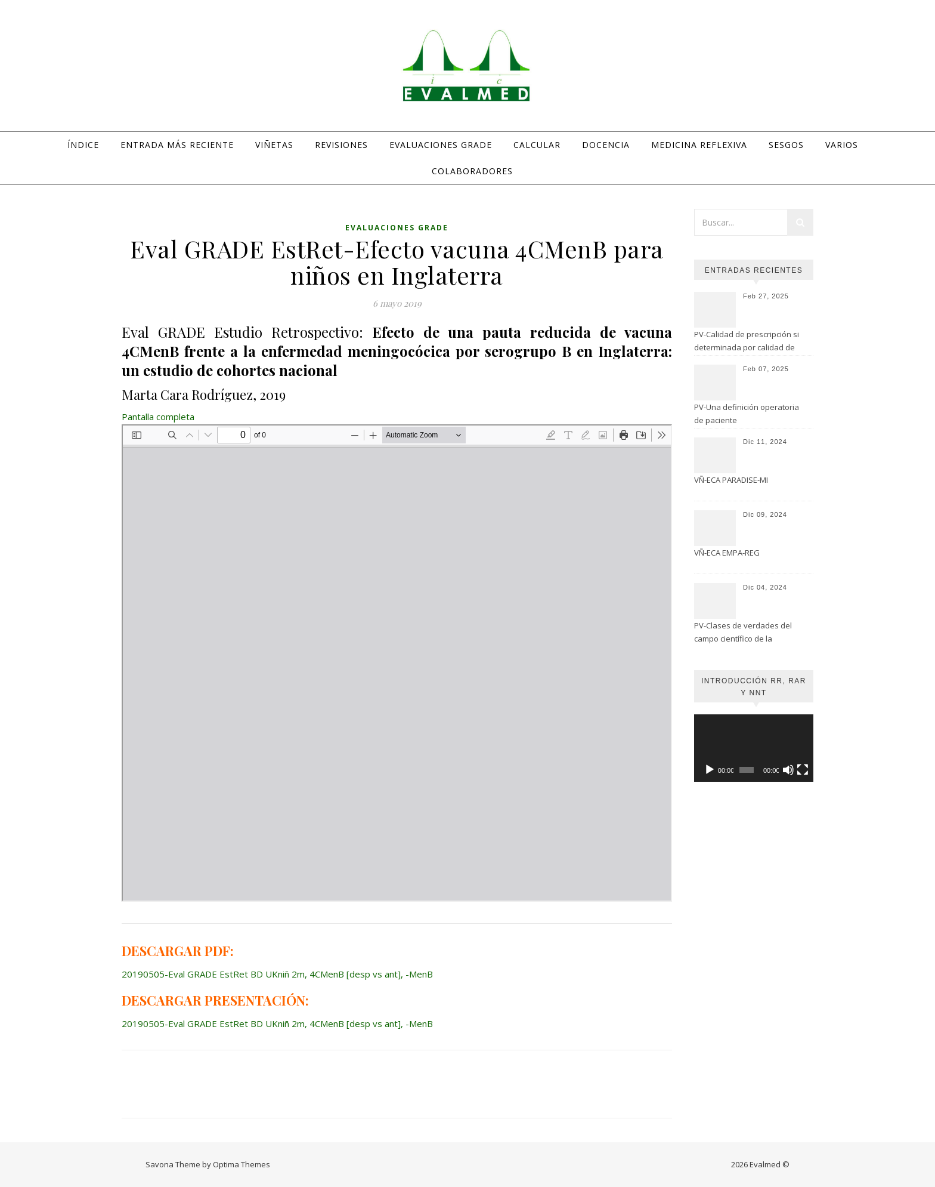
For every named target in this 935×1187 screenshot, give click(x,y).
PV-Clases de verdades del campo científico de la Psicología (743, 633)
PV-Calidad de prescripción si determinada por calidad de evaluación (746, 342)
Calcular (537, 144)
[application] (753, 748)
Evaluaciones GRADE (440, 144)
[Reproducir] (710, 770)
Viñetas (274, 144)
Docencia (606, 144)
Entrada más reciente (177, 144)
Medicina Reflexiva (699, 144)
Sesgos (786, 144)
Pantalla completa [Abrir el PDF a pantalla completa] (158, 417)
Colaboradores (472, 171)
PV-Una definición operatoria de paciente (746, 414)
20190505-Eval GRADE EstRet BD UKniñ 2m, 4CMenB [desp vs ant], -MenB (277, 974)
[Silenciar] (788, 770)
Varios (841, 144)
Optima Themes (241, 1164)
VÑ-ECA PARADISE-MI (731, 479)
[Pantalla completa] (803, 770)
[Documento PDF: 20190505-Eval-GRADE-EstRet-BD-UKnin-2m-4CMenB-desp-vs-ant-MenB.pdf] (397, 663)
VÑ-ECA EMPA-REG (727, 552)
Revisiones (341, 144)
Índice (83, 144)
